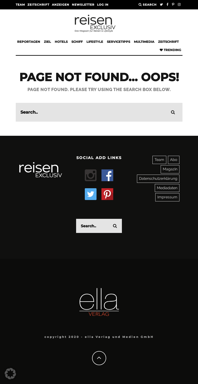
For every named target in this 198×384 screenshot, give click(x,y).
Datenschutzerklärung (158, 178)
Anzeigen (60, 4)
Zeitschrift (38, 4)
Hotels (61, 42)
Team (20, 4)
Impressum (167, 197)
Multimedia (144, 42)
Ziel (47, 42)
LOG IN (103, 4)
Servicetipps (118, 42)
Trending (170, 50)
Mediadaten (167, 188)
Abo (173, 159)
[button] (10, 373)
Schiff (77, 42)
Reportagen (28, 42)
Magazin (170, 169)
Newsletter (83, 4)
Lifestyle (94, 42)
